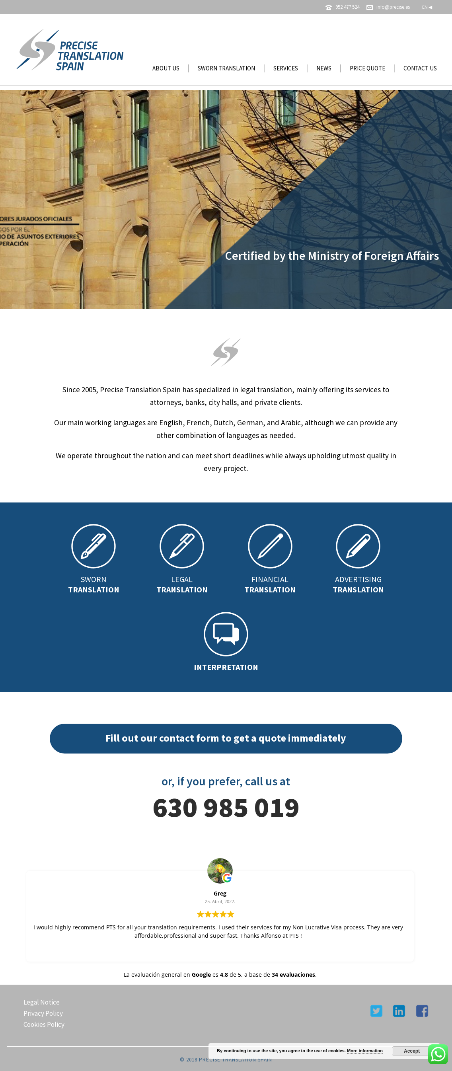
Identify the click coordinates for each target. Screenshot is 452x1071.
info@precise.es (393, 7)
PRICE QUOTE (367, 68)
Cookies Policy (43, 1024)
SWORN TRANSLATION (226, 68)
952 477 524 (347, 7)
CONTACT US (420, 68)
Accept (412, 1051)
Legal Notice (41, 1002)
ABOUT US (165, 68)
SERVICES (285, 68)
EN (427, 7)
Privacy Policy (43, 1013)
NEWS (323, 68)
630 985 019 (226, 806)
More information (365, 1050)
